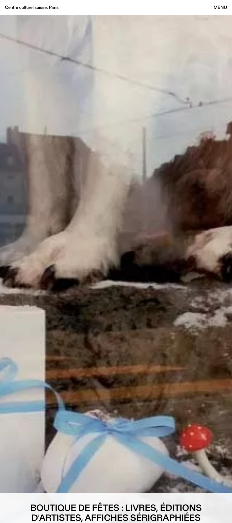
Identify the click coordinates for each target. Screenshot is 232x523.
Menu (220, 7)
